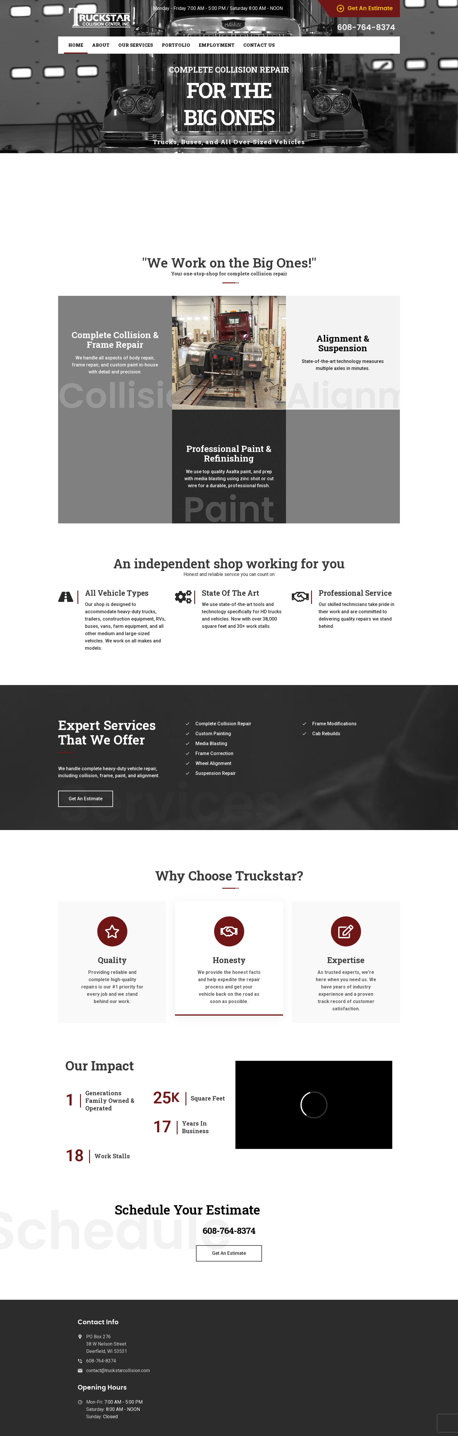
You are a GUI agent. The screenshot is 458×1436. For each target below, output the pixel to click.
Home (75, 45)
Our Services (135, 45)
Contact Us (259, 45)
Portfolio (176, 45)
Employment (217, 45)
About (101, 45)
